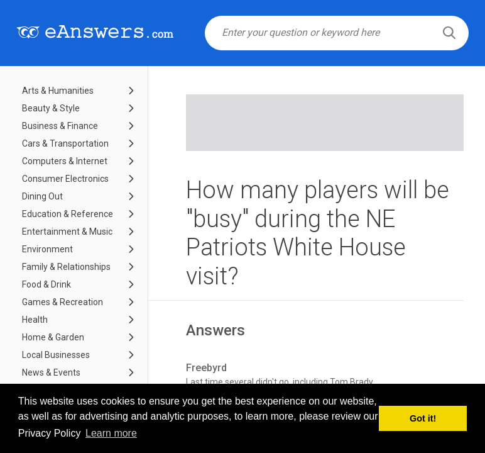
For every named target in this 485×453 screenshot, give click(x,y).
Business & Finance (60, 126)
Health (35, 320)
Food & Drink (46, 284)
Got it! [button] (423, 418)
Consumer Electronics (65, 179)
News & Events (51, 372)
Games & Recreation (62, 302)
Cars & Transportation (65, 143)
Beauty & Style (51, 108)
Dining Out (42, 196)
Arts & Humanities (58, 91)
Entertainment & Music (67, 231)
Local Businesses (56, 355)
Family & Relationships (66, 267)
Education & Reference (67, 214)
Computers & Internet (64, 161)
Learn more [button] (111, 433)
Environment (47, 249)
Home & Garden (53, 337)
